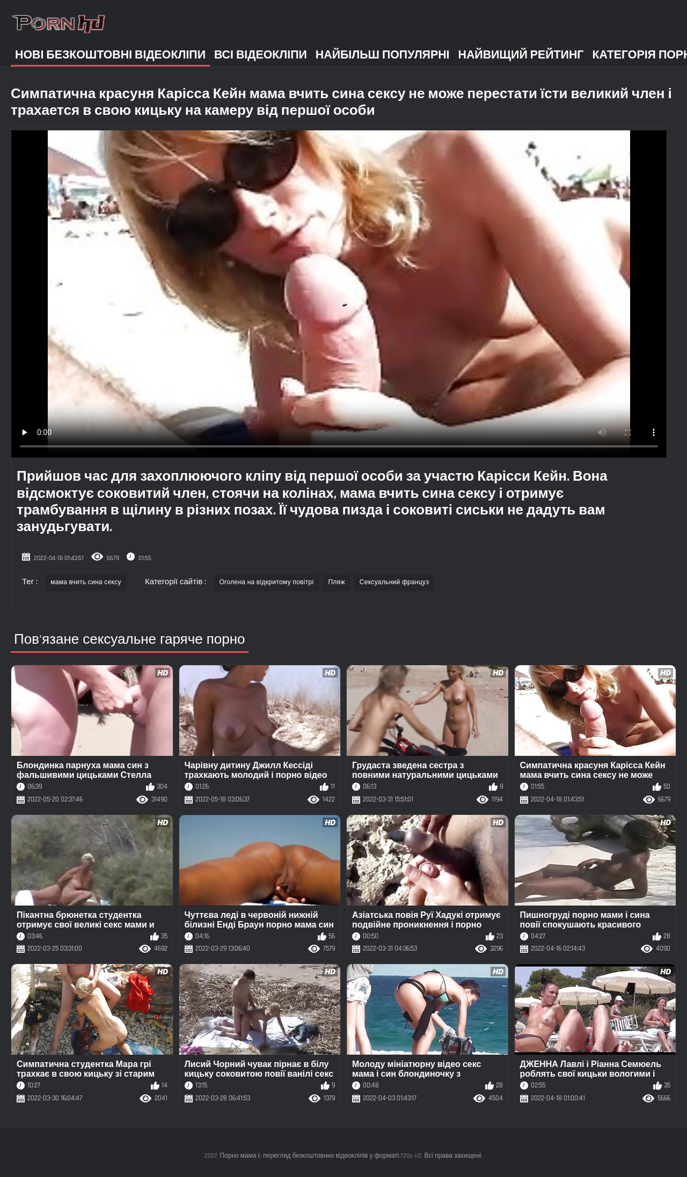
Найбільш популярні (383, 55)
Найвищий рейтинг (521, 55)
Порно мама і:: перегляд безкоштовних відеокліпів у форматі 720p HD (321, 1156)
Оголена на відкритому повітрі (266, 582)
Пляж (336, 582)
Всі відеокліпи (260, 55)
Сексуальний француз (394, 582)
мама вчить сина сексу (85, 582)
